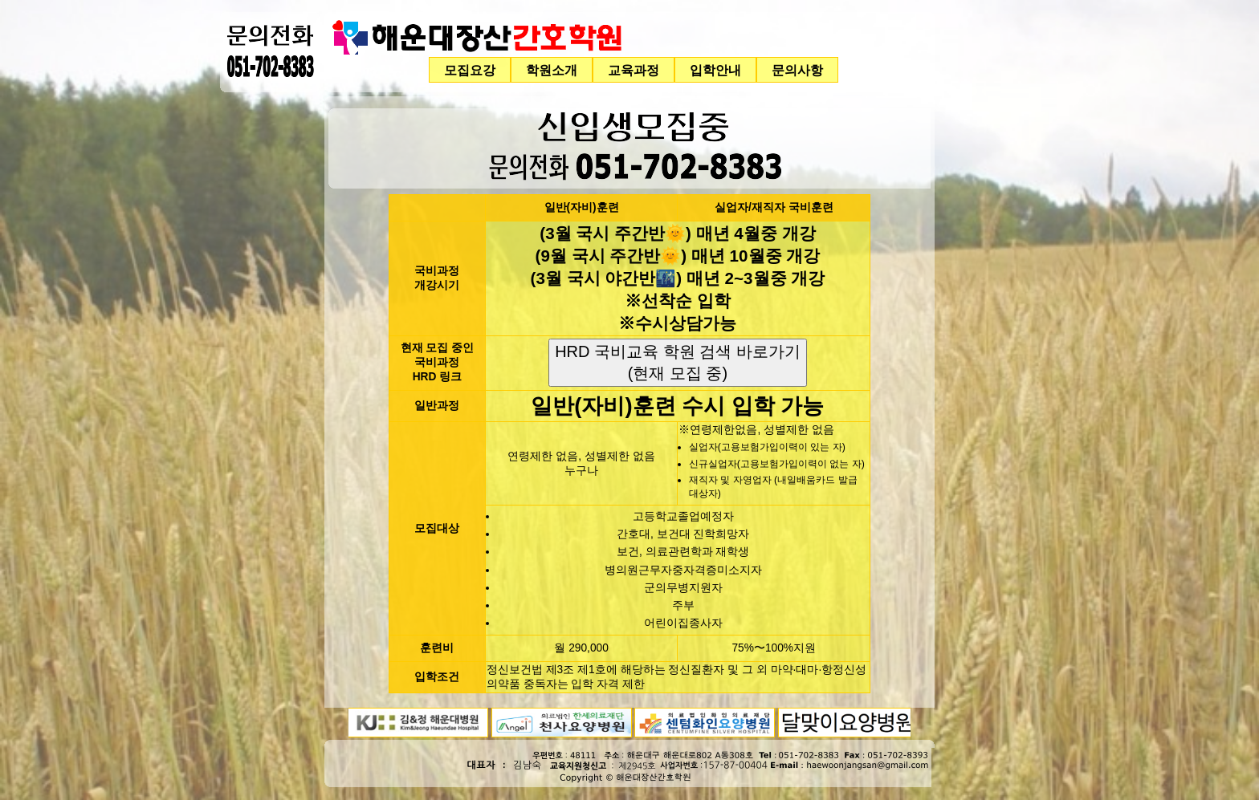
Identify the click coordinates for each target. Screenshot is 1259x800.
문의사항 (797, 70)
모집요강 (469, 70)
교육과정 (633, 70)
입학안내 (715, 70)
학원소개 (551, 70)
